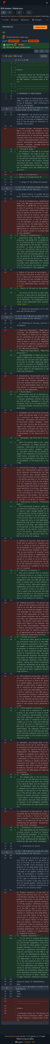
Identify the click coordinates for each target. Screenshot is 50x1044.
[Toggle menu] (47, 3)
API (33, 1042)
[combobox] (36, 51)
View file (43, 56)
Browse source (40, 27)
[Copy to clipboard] (21, 56)
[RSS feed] (3, 12)
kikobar (8, 8)
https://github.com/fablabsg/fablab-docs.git (21, 16)
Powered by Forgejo (12, 1036)
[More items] (47, 19)
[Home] (4, 3)
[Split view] (41, 51)
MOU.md (17, 56)
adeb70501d (13, 41)
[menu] (46, 51)
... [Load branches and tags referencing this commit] (4, 32)
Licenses (27, 1042)
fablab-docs (18, 8)
